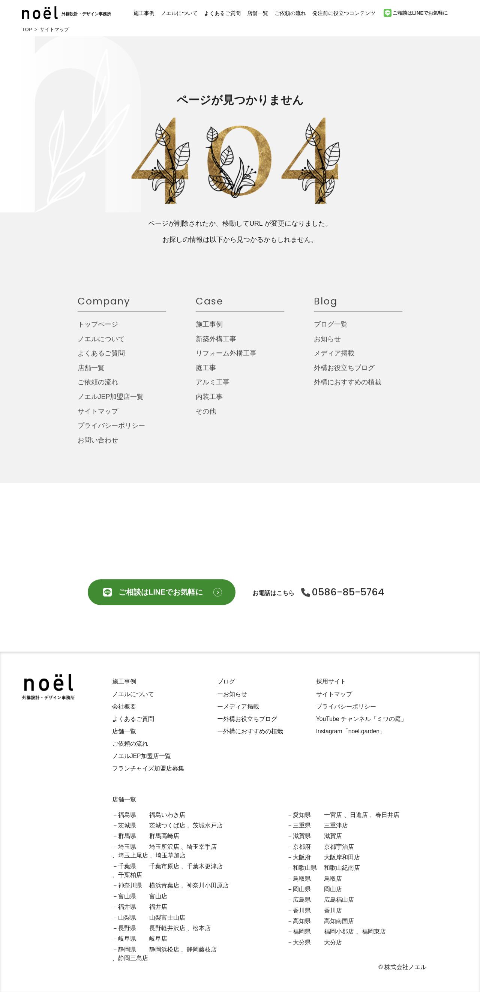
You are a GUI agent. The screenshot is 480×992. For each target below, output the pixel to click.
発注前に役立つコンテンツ (343, 13)
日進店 (359, 815)
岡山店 (333, 889)
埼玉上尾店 (133, 855)
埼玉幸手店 (202, 847)
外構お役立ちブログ (344, 372)
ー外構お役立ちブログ (247, 719)
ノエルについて (179, 13)
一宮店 (333, 815)
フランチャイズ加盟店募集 (148, 768)
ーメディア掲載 (238, 706)
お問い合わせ (98, 444)
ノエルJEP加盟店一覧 (111, 401)
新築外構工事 (216, 343)
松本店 (202, 928)
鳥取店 (333, 878)
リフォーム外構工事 (226, 358)
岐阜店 (158, 938)
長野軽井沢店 (167, 928)
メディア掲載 (334, 358)
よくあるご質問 (222, 13)
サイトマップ (98, 416)
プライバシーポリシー (111, 430)
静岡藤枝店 (202, 949)
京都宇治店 (339, 847)
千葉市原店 (164, 866)
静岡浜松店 (164, 949)
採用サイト (331, 681)
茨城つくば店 (167, 825)
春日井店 (387, 815)
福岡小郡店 (339, 931)
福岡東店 (374, 931)
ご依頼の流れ (290, 13)
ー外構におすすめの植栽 (250, 731)
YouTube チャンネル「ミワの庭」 (361, 719)
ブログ (226, 681)
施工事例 (144, 13)
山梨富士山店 (167, 917)
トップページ (98, 329)
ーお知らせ (232, 694)
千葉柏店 (130, 875)
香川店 (333, 910)
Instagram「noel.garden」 (351, 731)
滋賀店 (333, 836)
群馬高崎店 (164, 836)
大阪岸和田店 (342, 857)
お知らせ (327, 343)
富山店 (158, 896)
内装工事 (209, 401)
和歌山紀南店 (342, 868)
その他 (206, 416)
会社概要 (124, 706)
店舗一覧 (257, 13)
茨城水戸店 (208, 825)
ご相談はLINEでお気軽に (416, 13)
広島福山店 (339, 899)
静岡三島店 (133, 958)
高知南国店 (339, 921)
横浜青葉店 (164, 885)
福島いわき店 (167, 815)
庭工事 (206, 372)
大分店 (333, 942)
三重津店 (336, 825)
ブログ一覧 (331, 329)
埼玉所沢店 (164, 847)
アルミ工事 (213, 387)
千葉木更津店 (205, 866)
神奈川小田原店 (208, 885)
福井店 (158, 907)
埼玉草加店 (171, 855)
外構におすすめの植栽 (347, 387)
